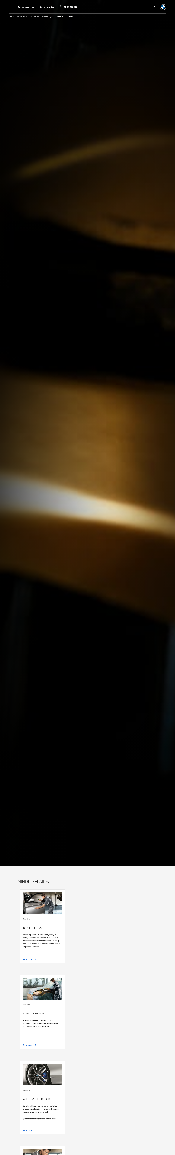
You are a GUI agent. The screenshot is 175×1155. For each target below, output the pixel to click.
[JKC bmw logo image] (160, 7)
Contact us (28, 959)
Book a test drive (26, 7)
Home (11, 17)
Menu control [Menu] (10, 7)
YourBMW (21, 17)
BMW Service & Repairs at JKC (40, 17)
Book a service (47, 7)
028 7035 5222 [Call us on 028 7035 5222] (71, 7)
